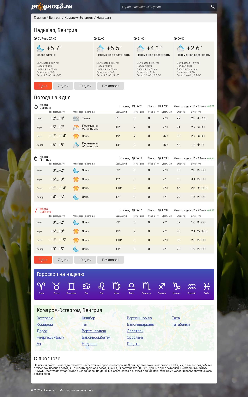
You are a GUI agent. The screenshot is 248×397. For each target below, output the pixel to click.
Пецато (133, 344)
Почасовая (110, 86)
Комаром (45, 324)
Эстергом (45, 318)
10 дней (85, 86)
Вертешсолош (94, 331)
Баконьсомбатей (96, 337)
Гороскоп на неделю (60, 274)
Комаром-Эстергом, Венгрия (69, 310)
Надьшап (89, 344)
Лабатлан (135, 331)
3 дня (43, 86)
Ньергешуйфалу (50, 337)
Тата (176, 318)
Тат (85, 324)
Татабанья (181, 324)
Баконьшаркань (140, 324)
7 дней (63, 86)
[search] (213, 7)
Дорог (42, 331)
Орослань (135, 337)
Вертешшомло (139, 318)
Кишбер (88, 318)
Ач (39, 344)
